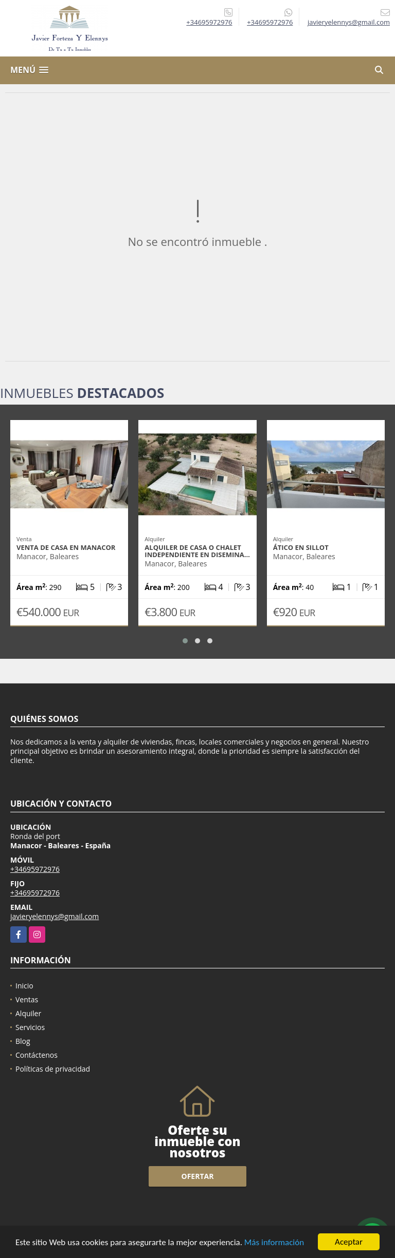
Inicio (24, 985)
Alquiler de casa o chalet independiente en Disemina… (197, 551)
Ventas (26, 999)
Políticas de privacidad (52, 1069)
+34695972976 (209, 22)
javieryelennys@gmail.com (54, 916)
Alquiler (28, 1013)
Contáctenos (36, 1055)
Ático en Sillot (301, 547)
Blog (22, 1041)
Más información (274, 1242)
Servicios (30, 1027)
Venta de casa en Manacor (65, 547)
